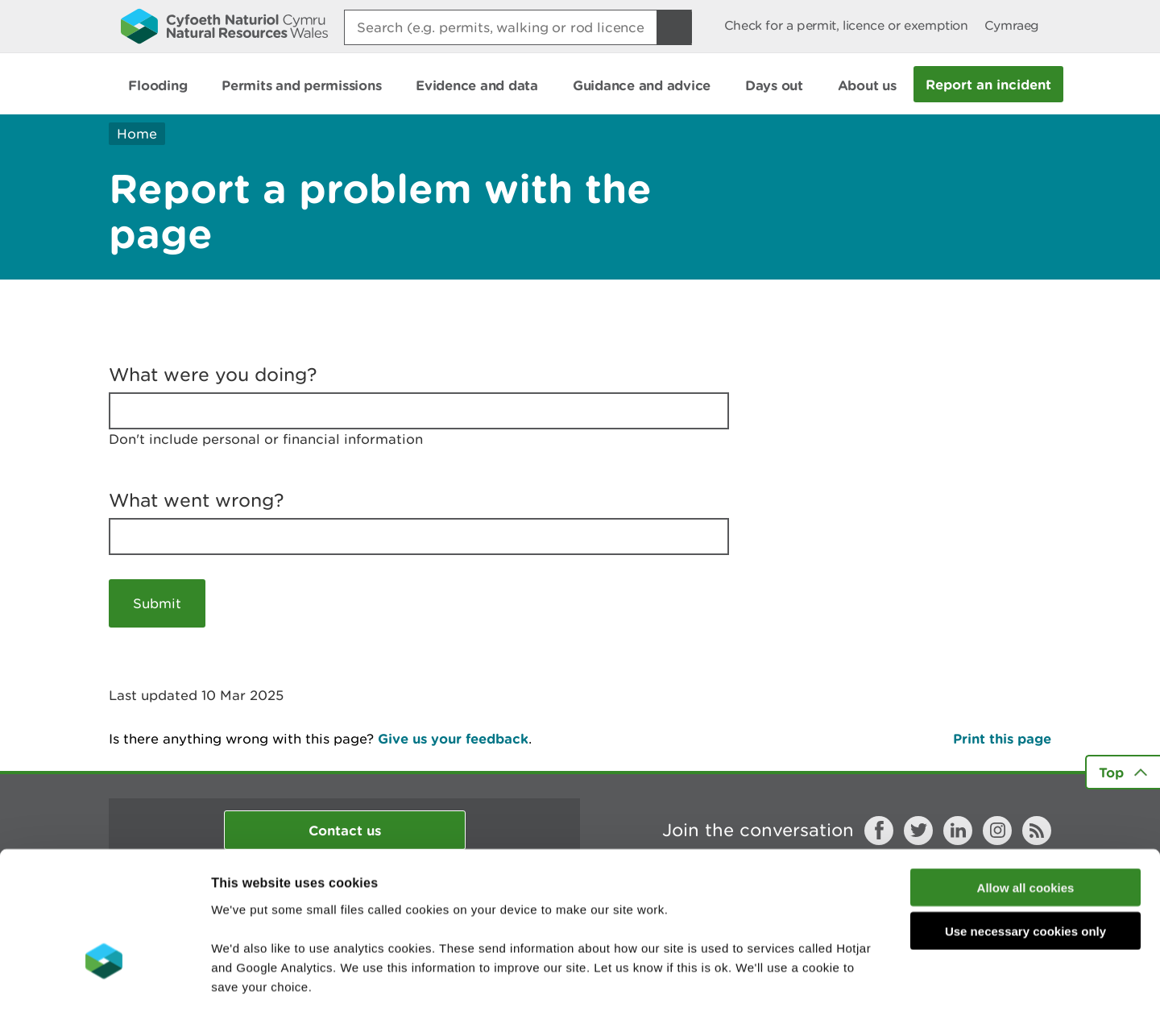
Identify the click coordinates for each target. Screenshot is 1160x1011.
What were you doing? (213, 374)
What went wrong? (196, 500)
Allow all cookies (1026, 776)
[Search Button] (674, 27)
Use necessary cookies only (1025, 820)
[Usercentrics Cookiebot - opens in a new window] (104, 979)
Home (137, 134)
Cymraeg (1011, 25)
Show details (853, 979)
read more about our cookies (349, 914)
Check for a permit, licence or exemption (846, 25)
